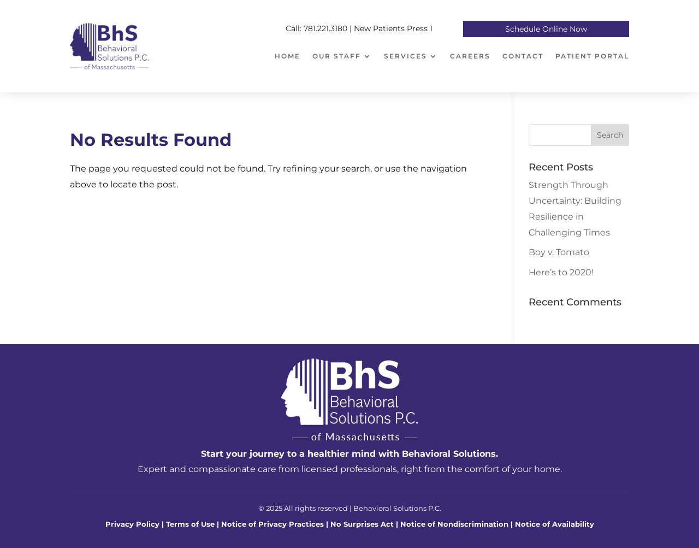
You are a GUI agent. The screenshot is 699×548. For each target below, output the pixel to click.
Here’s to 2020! (561, 272)
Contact (522, 56)
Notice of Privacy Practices (272, 524)
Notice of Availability (554, 524)
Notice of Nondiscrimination (454, 524)
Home (287, 56)
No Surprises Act (363, 524)
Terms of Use (190, 524)
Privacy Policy (132, 524)
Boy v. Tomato (559, 252)
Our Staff (336, 56)
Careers (470, 56)
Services (405, 56)
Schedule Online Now (546, 29)
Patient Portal (592, 56)
